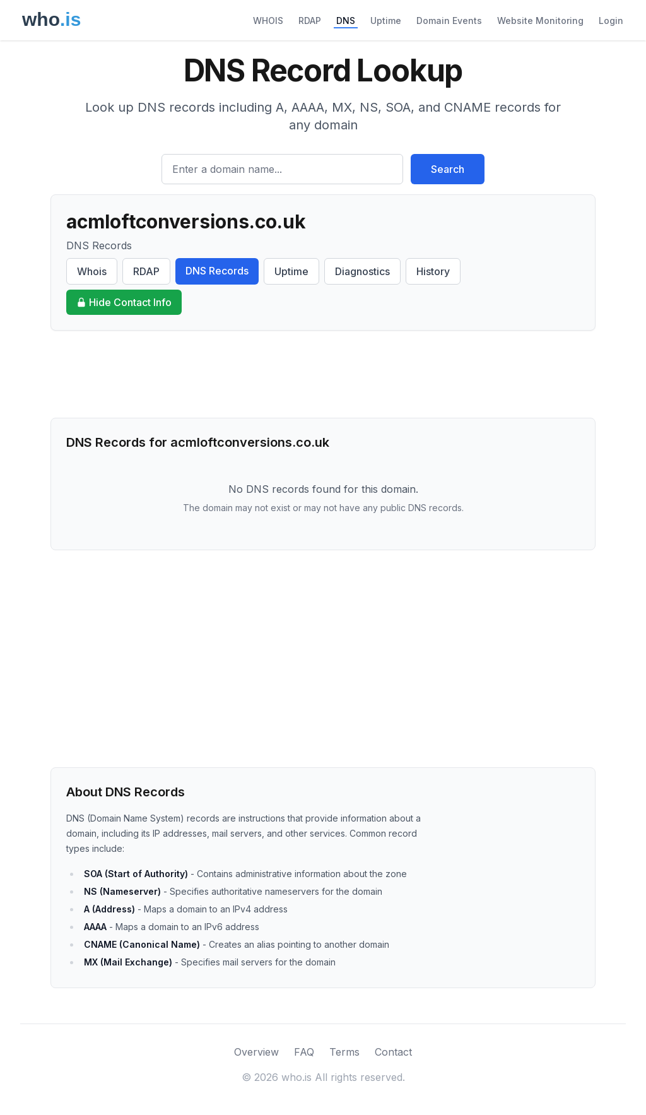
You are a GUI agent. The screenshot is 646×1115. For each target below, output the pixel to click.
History (433, 271)
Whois (92, 271)
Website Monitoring (540, 20)
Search (447, 169)
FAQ (304, 1052)
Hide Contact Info (124, 302)
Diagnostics (362, 271)
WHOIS (268, 20)
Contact (393, 1052)
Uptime (385, 20)
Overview (256, 1052)
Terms (344, 1052)
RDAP (309, 20)
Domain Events (449, 20)
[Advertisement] (323, 374)
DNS (345, 20)
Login (611, 20)
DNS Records (217, 270)
